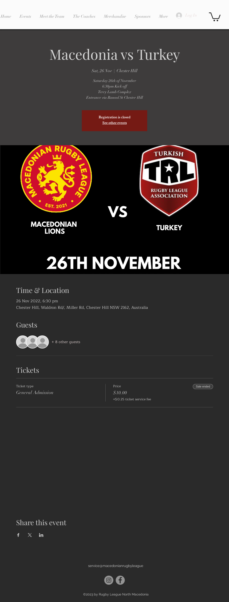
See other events (114, 123)
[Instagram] (108, 580)
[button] (215, 16)
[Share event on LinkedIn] (41, 535)
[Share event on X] (30, 535)
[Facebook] (120, 580)
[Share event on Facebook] (18, 535)
